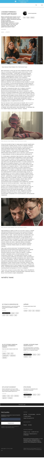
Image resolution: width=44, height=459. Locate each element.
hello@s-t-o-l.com (26, 433)
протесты (11, 315)
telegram (25, 426)
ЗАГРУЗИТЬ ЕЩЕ (22, 406)
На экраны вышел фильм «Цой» (30, 306)
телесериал (10, 399)
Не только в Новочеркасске (10, 304)
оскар (16, 315)
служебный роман (6, 356)
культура (13, 313)
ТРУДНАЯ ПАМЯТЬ (27, 417)
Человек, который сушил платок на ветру (31, 346)
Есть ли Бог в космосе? (9, 388)
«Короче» (11, 21)
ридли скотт (5, 399)
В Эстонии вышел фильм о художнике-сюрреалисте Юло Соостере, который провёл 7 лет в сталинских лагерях (31, 350)
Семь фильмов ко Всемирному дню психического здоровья (31, 391)
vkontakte (30, 426)
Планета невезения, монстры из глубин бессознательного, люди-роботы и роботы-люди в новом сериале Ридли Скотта (11, 391)
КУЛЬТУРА (8, 32)
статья (17, 313)
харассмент (5, 358)
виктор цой (38, 311)
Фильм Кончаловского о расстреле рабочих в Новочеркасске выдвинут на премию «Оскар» (11, 307)
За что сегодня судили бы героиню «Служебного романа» (9, 347)
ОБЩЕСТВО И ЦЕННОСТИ (28, 419)
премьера (32, 17)
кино (24, 17)
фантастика (16, 397)
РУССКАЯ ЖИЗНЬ (31, 416)
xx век (4, 315)
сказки (28, 17)
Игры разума (27, 388)
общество (29, 398)
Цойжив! (26, 304)
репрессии (26, 357)
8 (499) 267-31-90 (34, 433)
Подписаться (11, 424)
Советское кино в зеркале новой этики (10, 349)
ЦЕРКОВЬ (25, 416)
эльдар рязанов (12, 356)
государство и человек (6, 313)
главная (2, 32)
